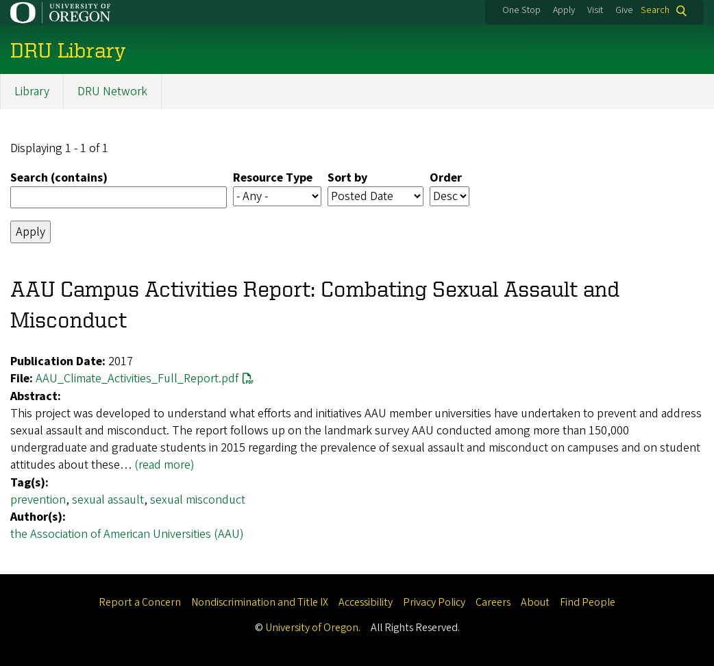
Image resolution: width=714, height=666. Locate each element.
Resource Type (272, 177)
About (535, 602)
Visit (595, 10)
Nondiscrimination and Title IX (259, 602)
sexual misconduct (197, 499)
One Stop (521, 10)
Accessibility (365, 602)
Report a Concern (140, 602)
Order (446, 177)
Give (624, 10)
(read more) (164, 465)
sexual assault (108, 499)
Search (655, 10)
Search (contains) (59, 177)
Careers (493, 602)
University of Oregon (311, 627)
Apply (564, 10)
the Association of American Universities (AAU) (127, 534)
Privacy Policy (434, 602)
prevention (38, 499)
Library (31, 91)
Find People (587, 602)
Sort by (347, 177)
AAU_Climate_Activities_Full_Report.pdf (137, 379)
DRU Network (112, 91)
